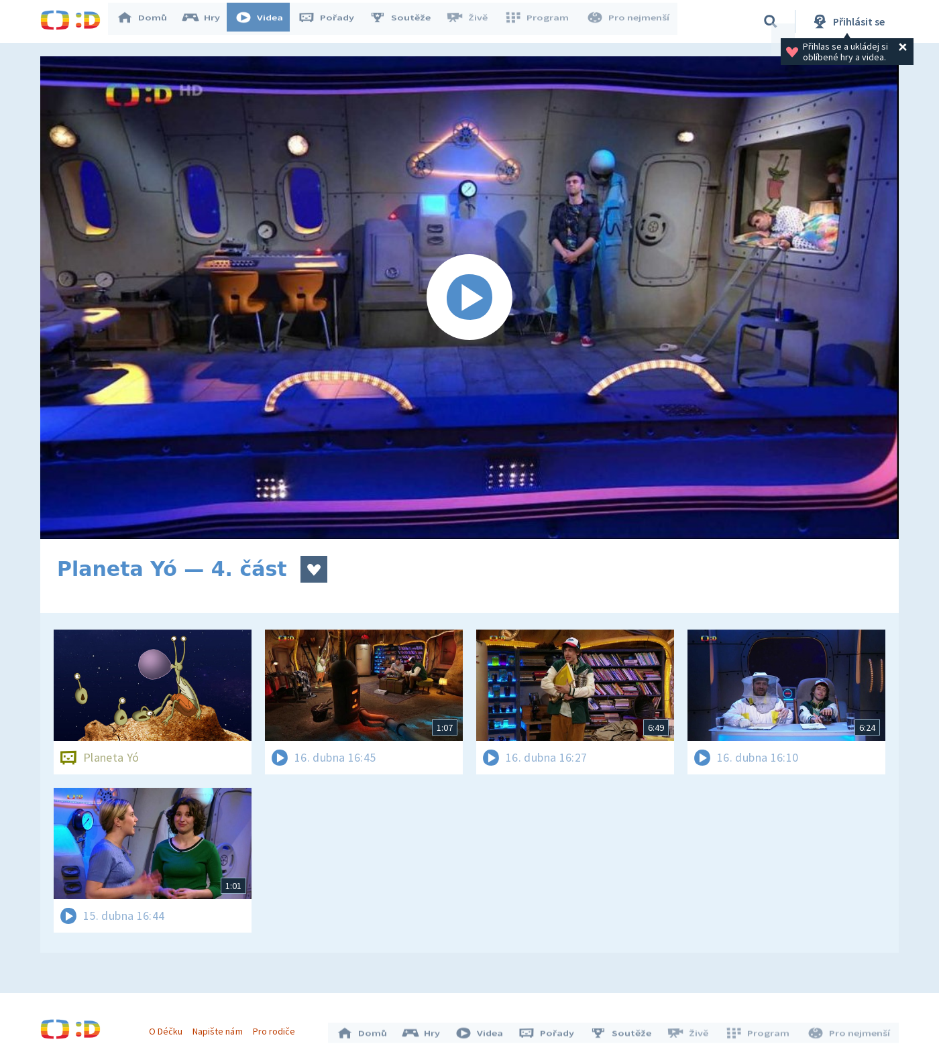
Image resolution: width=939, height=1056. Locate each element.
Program (540, 21)
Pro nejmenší (629, 21)
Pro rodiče (277, 1028)
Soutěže (406, 21)
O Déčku (169, 1028)
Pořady (333, 21)
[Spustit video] (469, 297)
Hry (207, 21)
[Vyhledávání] (771, 21)
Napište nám (220, 1028)
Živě (472, 21)
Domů (148, 21)
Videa (265, 21)
